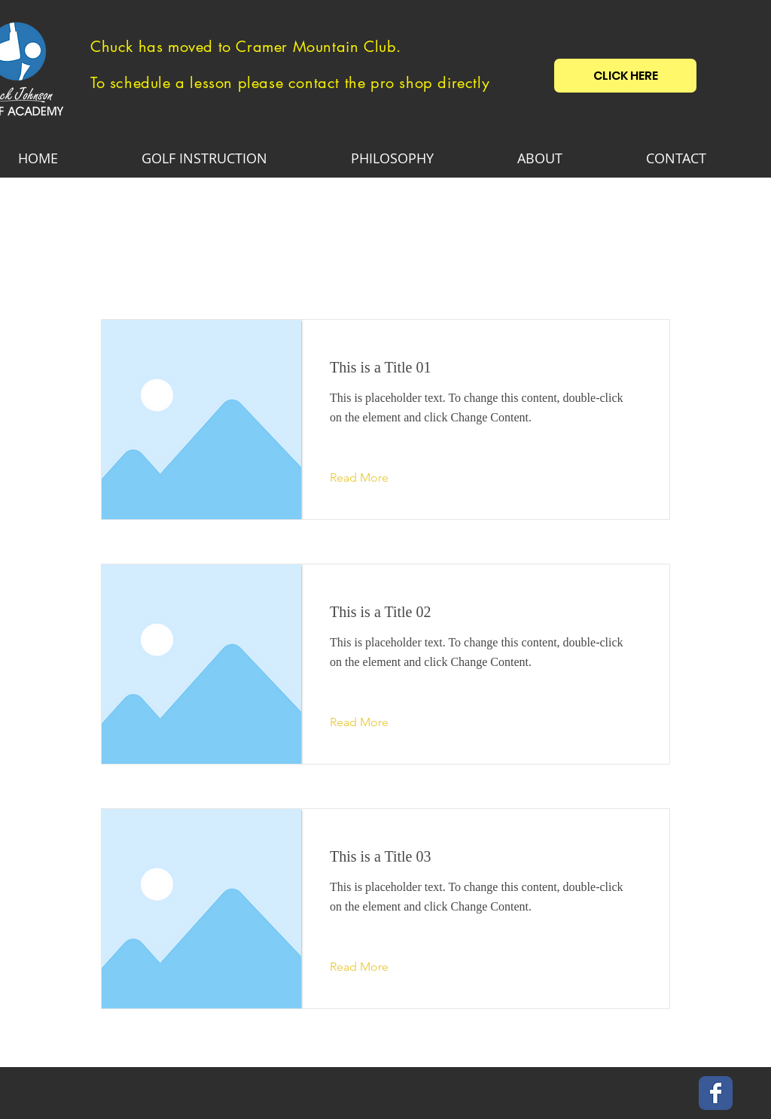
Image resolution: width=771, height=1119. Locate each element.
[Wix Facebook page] (716, 1093)
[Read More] (371, 478)
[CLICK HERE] (625, 76)
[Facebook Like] (649, 1092)
